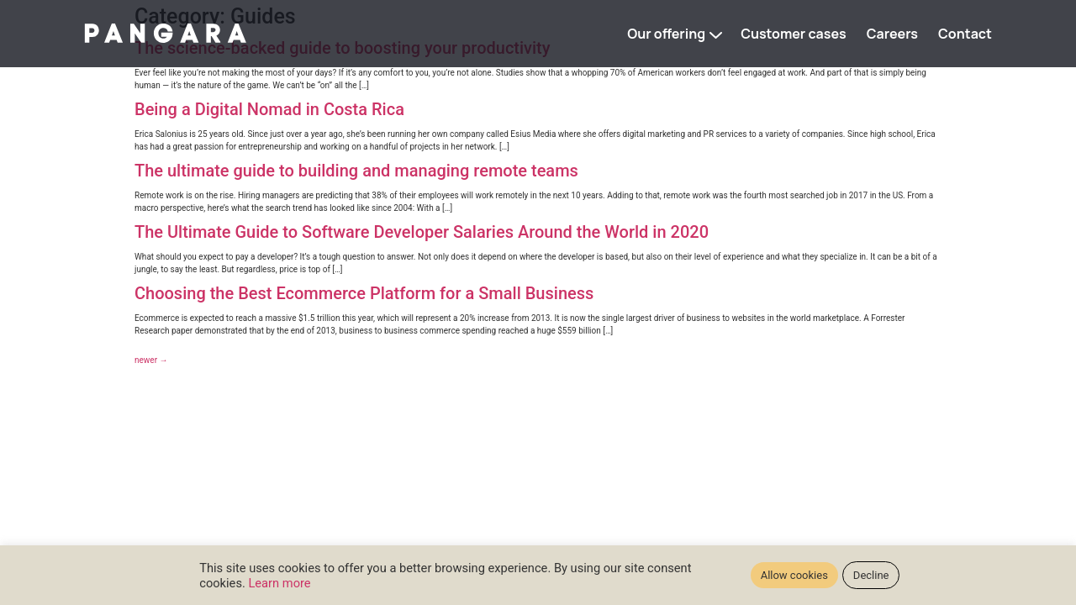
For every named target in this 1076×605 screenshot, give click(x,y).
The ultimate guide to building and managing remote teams (356, 170)
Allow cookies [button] (794, 575)
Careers (892, 33)
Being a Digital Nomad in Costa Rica (269, 109)
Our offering (666, 33)
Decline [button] (871, 575)
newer (151, 360)
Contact (965, 33)
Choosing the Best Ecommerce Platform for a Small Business (363, 293)
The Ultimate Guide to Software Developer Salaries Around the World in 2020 (421, 232)
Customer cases (794, 33)
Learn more (279, 583)
